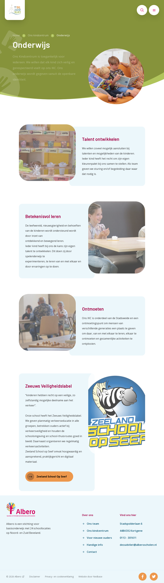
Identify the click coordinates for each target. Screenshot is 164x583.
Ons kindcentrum (97, 530)
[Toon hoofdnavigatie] (154, 10)
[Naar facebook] (143, 577)
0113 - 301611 (128, 538)
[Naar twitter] (154, 577)
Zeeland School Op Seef (52, 476)
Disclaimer (34, 576)
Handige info (95, 545)
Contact (92, 552)
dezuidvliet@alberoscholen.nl (138, 545)
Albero (18, 576)
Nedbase (97, 576)
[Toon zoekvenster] (142, 10)
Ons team (93, 523)
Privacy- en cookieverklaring (59, 576)
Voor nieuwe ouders (99, 538)
